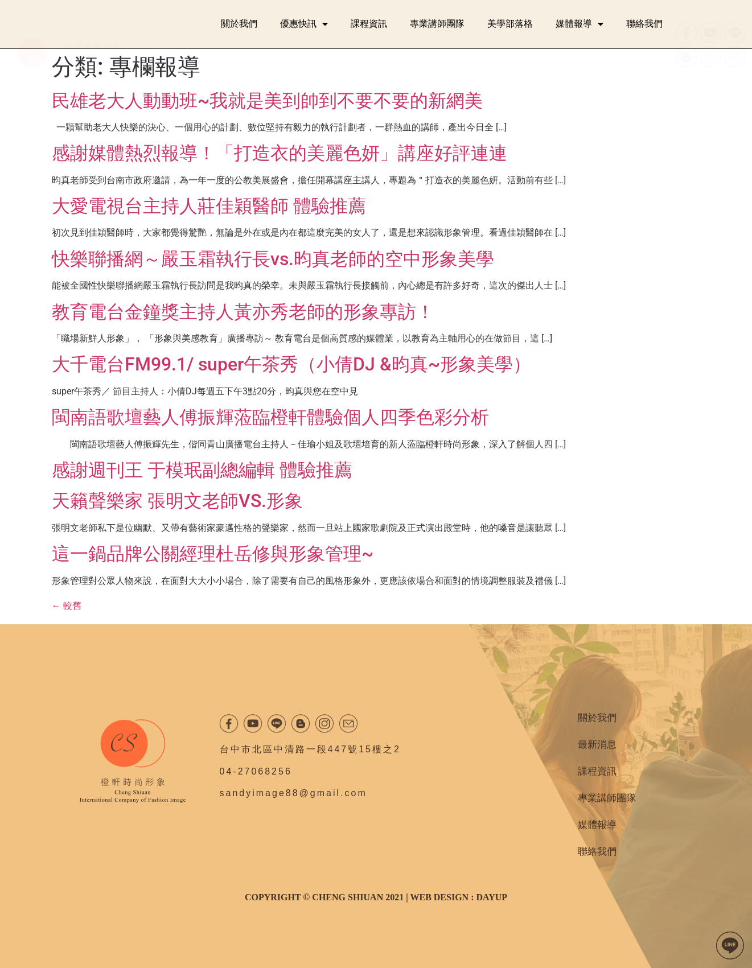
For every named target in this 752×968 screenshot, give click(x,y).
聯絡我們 (644, 23)
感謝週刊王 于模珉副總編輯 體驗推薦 (202, 470)
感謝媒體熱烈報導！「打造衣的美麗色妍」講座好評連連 (279, 153)
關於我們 (239, 23)
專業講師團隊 (437, 23)
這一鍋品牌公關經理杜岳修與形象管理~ (212, 554)
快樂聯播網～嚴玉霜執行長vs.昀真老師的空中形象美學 (273, 259)
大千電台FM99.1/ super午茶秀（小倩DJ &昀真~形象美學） (291, 364)
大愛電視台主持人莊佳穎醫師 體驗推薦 (209, 206)
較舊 (66, 605)
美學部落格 (510, 23)
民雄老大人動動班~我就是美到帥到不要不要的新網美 (267, 101)
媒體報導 (579, 24)
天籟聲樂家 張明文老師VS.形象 (177, 501)
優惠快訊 (304, 24)
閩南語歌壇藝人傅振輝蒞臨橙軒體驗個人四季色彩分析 (270, 417)
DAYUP (491, 897)
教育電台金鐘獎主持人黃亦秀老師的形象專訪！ (243, 312)
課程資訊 (369, 23)
